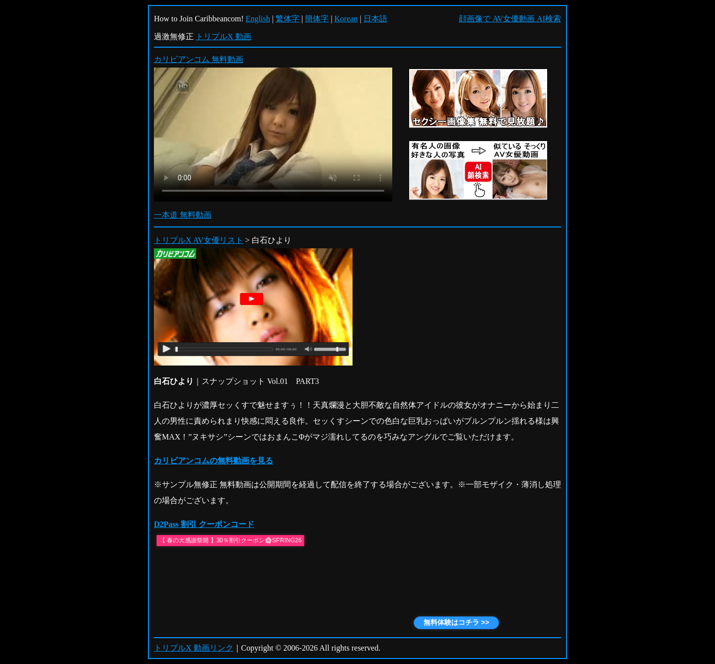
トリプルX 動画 (223, 36)
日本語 (375, 18)
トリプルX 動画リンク (193, 648)
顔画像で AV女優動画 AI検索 (510, 18)
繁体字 (287, 18)
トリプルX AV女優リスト (198, 240)
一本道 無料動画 (183, 215)
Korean (346, 18)
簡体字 (317, 18)
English (258, 18)
